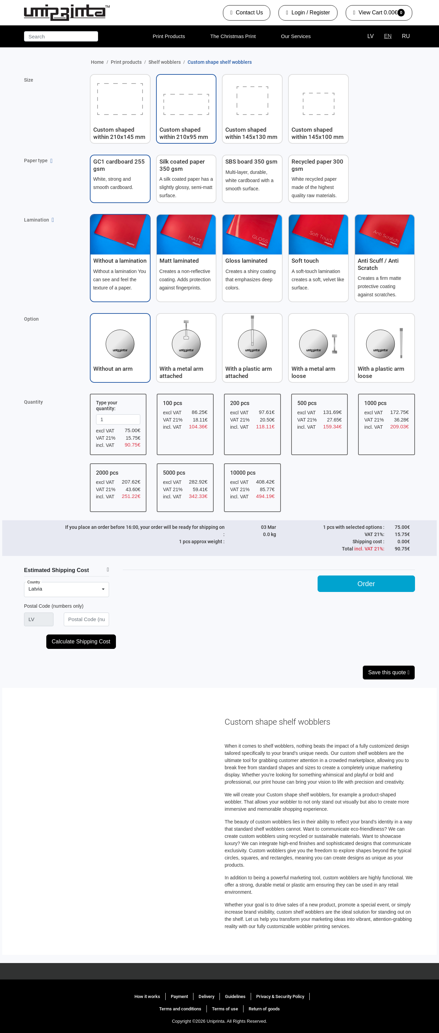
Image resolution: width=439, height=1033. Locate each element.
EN (388, 36)
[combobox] (66, 589)
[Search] (61, 36)
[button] (120, 109)
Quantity (33, 402)
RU (406, 36)
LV (370, 36)
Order (366, 583)
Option (31, 319)
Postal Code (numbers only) (54, 606)
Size (28, 80)
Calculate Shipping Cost (81, 641)
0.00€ (379, 14)
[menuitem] (169, 36)
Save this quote (389, 672)
